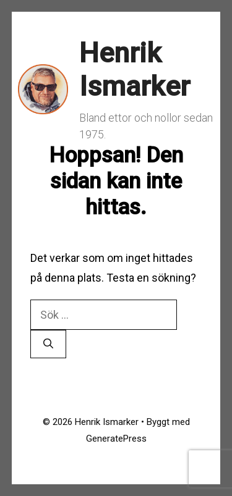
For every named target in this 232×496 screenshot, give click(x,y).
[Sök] (48, 344)
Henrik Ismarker (134, 69)
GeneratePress (116, 438)
